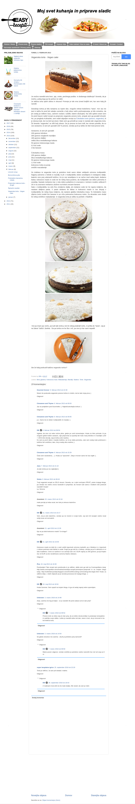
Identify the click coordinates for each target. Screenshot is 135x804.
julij (9, 154)
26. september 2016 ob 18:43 (58, 683)
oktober (11, 144)
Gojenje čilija (61, 44)
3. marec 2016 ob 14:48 (53, 597)
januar (10, 197)
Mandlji (70, 380)
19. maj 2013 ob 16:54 (50, 584)
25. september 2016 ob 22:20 (64, 667)
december (12, 138)
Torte (81, 380)
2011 (9, 204)
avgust (11, 151)
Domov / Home (9, 44)
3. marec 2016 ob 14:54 (53, 634)
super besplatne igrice (45, 667)
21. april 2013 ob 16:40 (51, 542)
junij (10, 157)
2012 (9, 201)
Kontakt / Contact (116, 44)
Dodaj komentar (38, 698)
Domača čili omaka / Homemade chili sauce (19, 83)
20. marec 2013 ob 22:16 (53, 499)
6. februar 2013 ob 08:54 (51, 430)
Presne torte (23, 44)
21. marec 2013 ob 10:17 (51, 513)
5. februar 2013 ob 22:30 (58, 390)
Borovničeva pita (14, 175)
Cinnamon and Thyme (45, 403)
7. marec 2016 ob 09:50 (56, 649)
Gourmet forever (43, 390)
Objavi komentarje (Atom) (51, 800)
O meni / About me (99, 44)
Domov (68, 795)
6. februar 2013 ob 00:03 (62, 403)
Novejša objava (38, 795)
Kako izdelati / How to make (79, 44)
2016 (9, 126)
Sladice (76, 380)
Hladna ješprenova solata (17, 70)
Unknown (40, 597)
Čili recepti (49, 44)
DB (38, 430)
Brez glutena (41, 380)
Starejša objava (98, 795)
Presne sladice (36, 44)
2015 (9, 129)
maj (10, 160)
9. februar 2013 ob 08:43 (51, 479)
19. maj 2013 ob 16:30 (48, 564)
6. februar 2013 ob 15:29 (62, 452)
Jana (38, 466)
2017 (9, 123)
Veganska (87, 380)
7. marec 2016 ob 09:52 (56, 613)
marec (10, 166)
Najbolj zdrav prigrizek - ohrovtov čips (18, 58)
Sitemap (37, 47)
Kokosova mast (52, 380)
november (12, 141)
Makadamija (62, 380)
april (10, 163)
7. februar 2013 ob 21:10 (50, 466)
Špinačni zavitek (14, 188)
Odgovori (40, 396)
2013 (9, 136)
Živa (38, 564)
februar (11, 169)
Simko (39, 479)
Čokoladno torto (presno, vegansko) (90, 118)
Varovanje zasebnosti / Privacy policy (17, 47)
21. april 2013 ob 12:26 (53, 528)
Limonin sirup (12, 172)
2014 (9, 132)
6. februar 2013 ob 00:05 (62, 417)
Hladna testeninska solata (18, 94)
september (12, 147)
